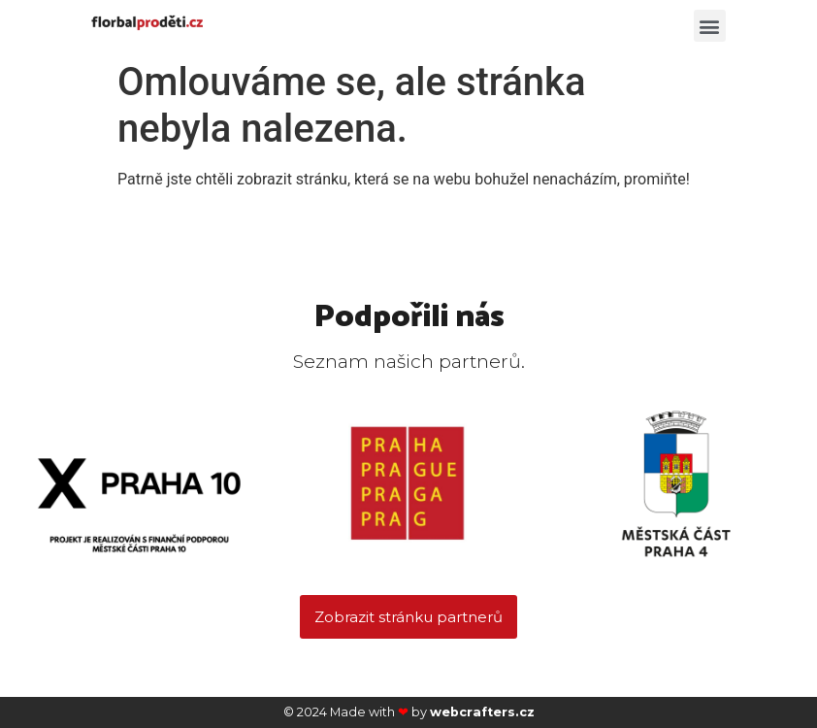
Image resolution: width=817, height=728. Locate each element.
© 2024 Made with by (409, 712)
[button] (710, 26)
